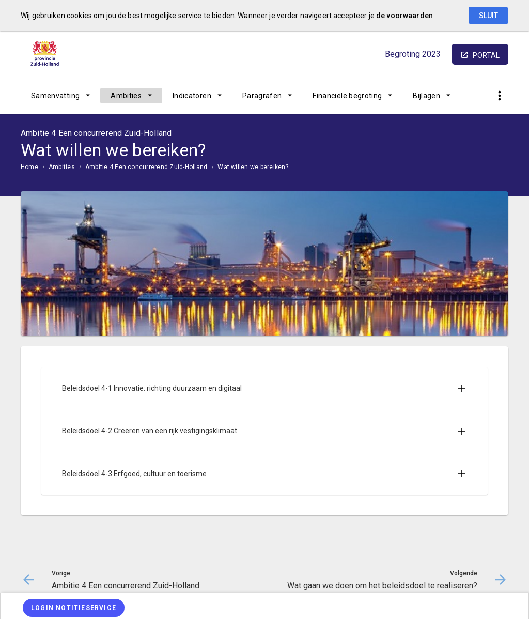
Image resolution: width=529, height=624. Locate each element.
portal (486, 55)
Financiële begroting (347, 96)
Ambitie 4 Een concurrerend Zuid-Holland (146, 167)
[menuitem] (60, 95)
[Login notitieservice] (73, 607)
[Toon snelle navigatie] (499, 96)
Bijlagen (426, 96)
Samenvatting (55, 96)
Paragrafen (262, 96)
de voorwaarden (404, 15)
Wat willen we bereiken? (252, 167)
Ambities (126, 96)
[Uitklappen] (462, 388)
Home (29, 167)
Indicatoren (192, 96)
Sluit (488, 15)
